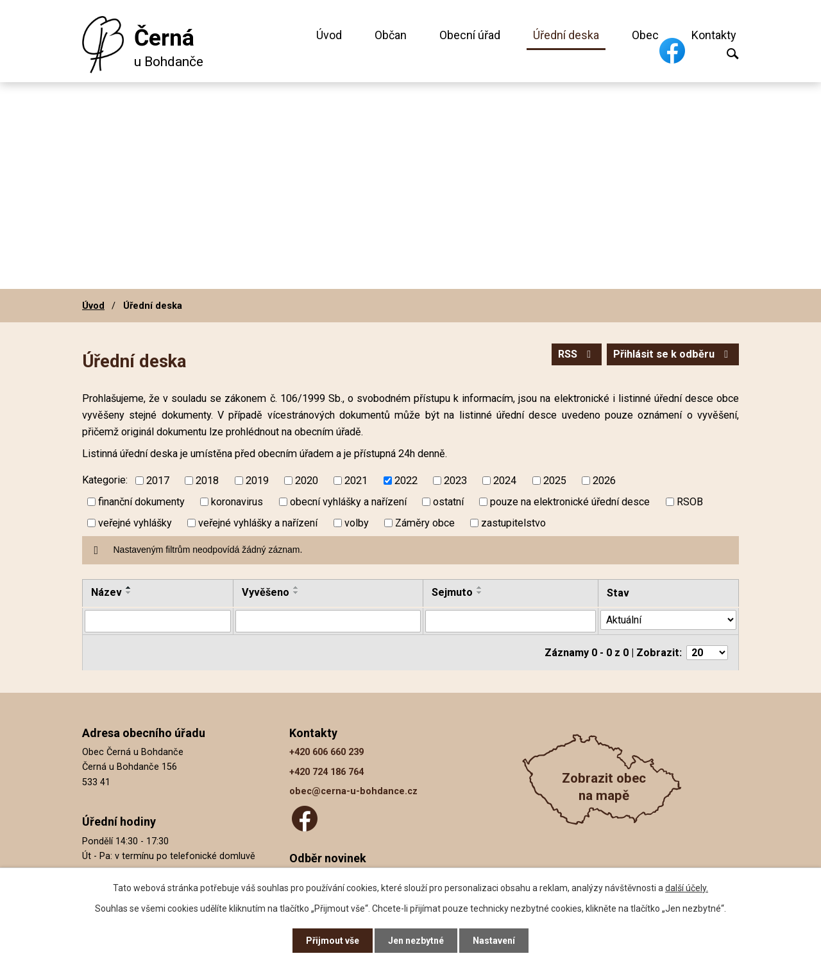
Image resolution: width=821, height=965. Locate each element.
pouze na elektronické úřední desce (570, 502)
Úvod (329, 35)
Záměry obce (425, 523)
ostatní (448, 502)
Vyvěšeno (265, 592)
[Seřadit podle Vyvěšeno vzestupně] (296, 587)
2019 (257, 480)
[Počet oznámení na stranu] (707, 652)
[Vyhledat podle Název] (158, 621)
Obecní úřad (469, 35)
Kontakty (713, 35)
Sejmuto (452, 592)
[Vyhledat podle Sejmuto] (510, 621)
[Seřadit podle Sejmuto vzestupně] (480, 587)
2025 (554, 480)
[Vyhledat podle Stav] (668, 620)
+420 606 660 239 (326, 752)
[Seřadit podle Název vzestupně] (129, 587)
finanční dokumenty (141, 502)
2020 (306, 480)
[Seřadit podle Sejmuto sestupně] (480, 592)
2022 (406, 480)
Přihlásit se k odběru (672, 354)
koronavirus (237, 502)
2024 (504, 480)
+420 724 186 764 (326, 771)
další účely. (686, 888)
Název (106, 592)
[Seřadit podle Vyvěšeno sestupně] (296, 592)
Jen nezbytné (416, 940)
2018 (207, 480)
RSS (576, 354)
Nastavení (494, 940)
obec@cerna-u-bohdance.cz (353, 791)
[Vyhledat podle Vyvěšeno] (328, 621)
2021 (356, 480)
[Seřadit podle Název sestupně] (129, 592)
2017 (157, 480)
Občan (391, 35)
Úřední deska (566, 35)
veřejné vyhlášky (135, 523)
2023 (455, 480)
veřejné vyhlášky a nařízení (257, 523)
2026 (604, 480)
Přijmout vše (332, 940)
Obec (645, 35)
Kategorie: (105, 480)
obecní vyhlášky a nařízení (348, 502)
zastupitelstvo (513, 523)
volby (356, 523)
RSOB (690, 502)
